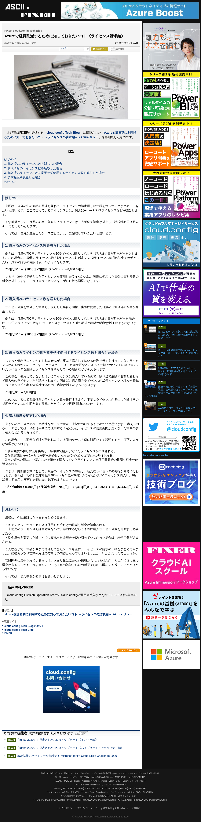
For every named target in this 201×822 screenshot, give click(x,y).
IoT (51, 773)
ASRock (71, 788)
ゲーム (144, 773)
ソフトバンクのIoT (137, 781)
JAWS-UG (68, 781)
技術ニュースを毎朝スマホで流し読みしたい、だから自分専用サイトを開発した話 (178, 334)
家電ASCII (75, 792)
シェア (63, 48)
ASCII (17, 7)
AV (108, 773)
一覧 (87, 49)
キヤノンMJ (95, 781)
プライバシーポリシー (88, 808)
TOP (43, 773)
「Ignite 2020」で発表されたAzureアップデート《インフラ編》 (57, 739)
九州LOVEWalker (125, 800)
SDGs (138, 792)
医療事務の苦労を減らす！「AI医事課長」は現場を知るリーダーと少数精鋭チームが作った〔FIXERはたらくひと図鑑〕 (171, 391)
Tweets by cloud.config (155, 455)
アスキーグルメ (87, 792)
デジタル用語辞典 (96, 796)
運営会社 (107, 808)
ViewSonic (95, 785)
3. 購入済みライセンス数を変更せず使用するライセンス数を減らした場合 (54, 172)
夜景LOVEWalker (108, 800)
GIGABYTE (84, 785)
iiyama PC (95, 777)
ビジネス (58, 773)
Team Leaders (102, 792)
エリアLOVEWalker (56, 800)
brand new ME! (119, 785)
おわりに (10, 182)
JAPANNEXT (140, 788)
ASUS (130, 788)
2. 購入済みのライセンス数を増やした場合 (33, 168)
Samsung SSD (60, 788)
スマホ (121, 773)
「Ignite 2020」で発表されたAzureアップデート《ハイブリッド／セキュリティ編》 (70, 747)
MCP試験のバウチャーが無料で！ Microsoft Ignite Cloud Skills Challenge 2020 (66, 755)
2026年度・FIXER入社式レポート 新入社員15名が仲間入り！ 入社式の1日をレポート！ (178, 371)
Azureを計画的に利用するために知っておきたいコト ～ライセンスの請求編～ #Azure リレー (68, 614)
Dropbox (99, 788)
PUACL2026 (148, 792)
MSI (76, 785)
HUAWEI (58, 781)
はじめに (10, 159)
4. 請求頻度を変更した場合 (22, 177)
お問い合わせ (122, 808)
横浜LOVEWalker (74, 800)
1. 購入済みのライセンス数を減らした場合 (33, 163)
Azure (104, 781)
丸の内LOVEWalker (142, 800)
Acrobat (85, 781)
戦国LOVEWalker (159, 800)
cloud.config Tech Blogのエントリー (26, 625)
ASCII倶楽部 (153, 773)
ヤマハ (118, 781)
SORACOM (89, 788)
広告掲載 (136, 808)
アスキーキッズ (53, 792)
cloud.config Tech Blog (63, 132)
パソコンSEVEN (133, 777)
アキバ (114, 773)
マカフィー (75, 777)
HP (143, 777)
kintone (77, 781)
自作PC (102, 773)
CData (107, 788)
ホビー (94, 773)
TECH (66, 773)
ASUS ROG (120, 777)
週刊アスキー (81, 796)
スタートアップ (132, 773)
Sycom (110, 777)
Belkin (111, 781)
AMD (103, 777)
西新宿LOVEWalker (91, 800)
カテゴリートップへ (128, 650)
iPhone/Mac (85, 773)
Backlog (115, 788)
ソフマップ (106, 785)
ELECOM (85, 777)
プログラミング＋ (117, 792)
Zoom (125, 781)
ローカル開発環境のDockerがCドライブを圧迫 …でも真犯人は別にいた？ (178, 353)
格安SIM (65, 792)
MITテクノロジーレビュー (129, 796)
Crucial (79, 788)
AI (47, 773)
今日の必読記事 (67, 796)
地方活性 (130, 792)
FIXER (37, 15)
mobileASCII (110, 796)
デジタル (74, 773)
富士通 (58, 777)
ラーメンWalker (40, 800)
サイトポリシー (67, 808)
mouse (65, 777)
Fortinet (123, 788)
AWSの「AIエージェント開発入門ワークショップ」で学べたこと (177, 410)
